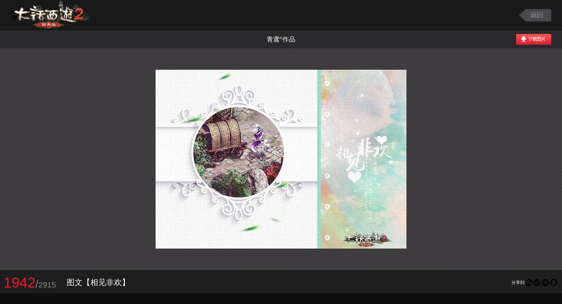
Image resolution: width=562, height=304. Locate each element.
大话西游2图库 (51, 15)
